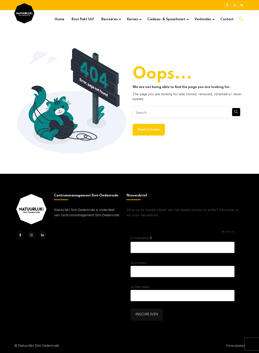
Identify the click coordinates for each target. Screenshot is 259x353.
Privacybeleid (235, 346)
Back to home (149, 129)
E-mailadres (141, 238)
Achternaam (140, 287)
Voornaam (138, 263)
